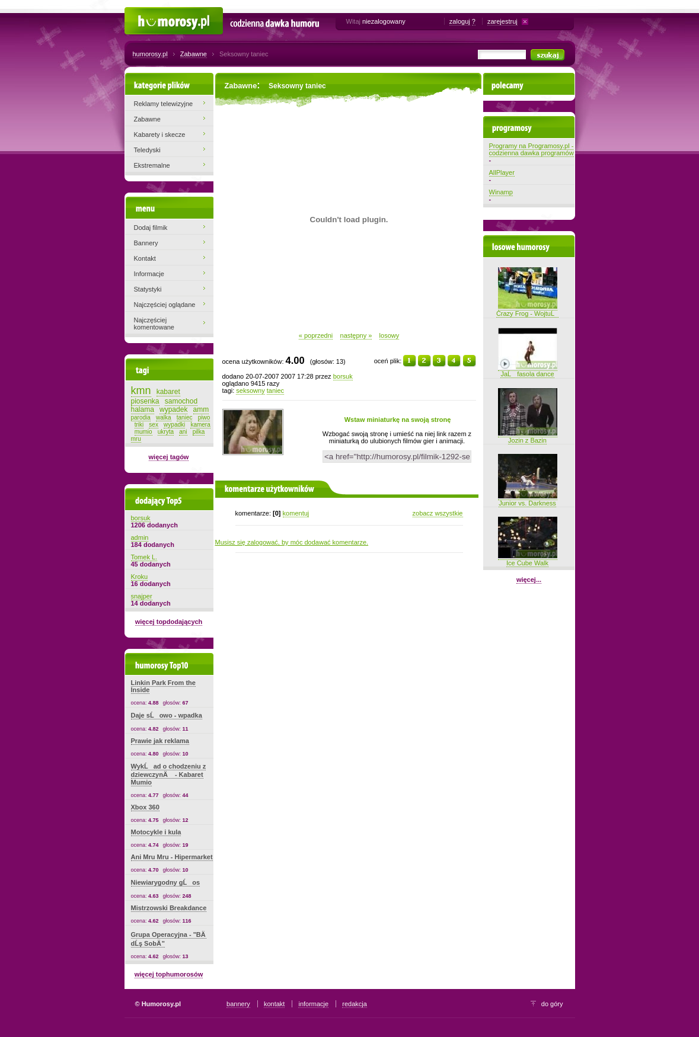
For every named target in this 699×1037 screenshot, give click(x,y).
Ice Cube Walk (527, 559)
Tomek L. (144, 557)
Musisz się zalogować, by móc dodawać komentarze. (292, 542)
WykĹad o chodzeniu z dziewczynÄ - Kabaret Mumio (168, 774)
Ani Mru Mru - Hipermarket (172, 856)
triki (139, 424)
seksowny (250, 390)
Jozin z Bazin (527, 437)
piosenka (145, 401)
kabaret (168, 392)
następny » (356, 335)
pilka (199, 431)
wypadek (173, 409)
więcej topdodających (169, 621)
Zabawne (193, 53)
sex (153, 424)
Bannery (146, 243)
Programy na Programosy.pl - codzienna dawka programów (531, 149)
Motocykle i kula (156, 832)
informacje (313, 1003)
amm (201, 409)
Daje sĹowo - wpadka (166, 715)
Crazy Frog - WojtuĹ (527, 310)
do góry (552, 1003)
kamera (200, 424)
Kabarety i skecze (160, 134)
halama (142, 409)
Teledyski (147, 149)
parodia (141, 417)
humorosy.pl (150, 53)
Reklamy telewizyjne (163, 103)
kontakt (274, 1003)
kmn (141, 390)
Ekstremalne (152, 165)
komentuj (296, 513)
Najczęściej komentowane (154, 323)
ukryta (166, 431)
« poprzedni (316, 335)
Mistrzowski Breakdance (169, 907)
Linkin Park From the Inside (163, 686)
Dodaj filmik (151, 227)
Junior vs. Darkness (527, 499)
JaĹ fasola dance (527, 370)
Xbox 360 (145, 807)
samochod (181, 401)
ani (183, 431)
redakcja (354, 1003)
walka (163, 417)
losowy (389, 335)
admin (140, 537)
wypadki (174, 424)
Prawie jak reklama (160, 740)
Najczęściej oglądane (165, 304)
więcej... (528, 579)
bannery (238, 1003)
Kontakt (145, 258)
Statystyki (148, 289)
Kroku (139, 576)
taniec (275, 390)
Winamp (501, 192)
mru (136, 439)
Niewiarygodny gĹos (165, 882)
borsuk (343, 376)
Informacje (149, 273)
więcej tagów (169, 456)
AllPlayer (502, 172)
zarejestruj (502, 21)
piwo (204, 417)
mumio (143, 431)
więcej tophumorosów (169, 974)
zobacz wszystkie (438, 513)
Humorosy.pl (143, 13)
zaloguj (459, 21)
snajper (141, 596)
